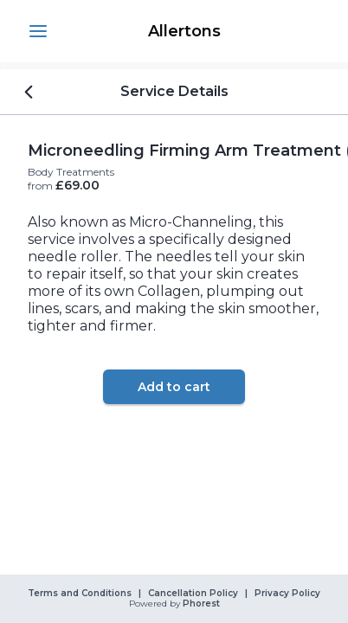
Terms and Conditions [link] (80, 593)
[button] (38, 31)
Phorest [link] (200, 604)
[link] (184, 31)
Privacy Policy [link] (287, 593)
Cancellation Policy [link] (193, 593)
